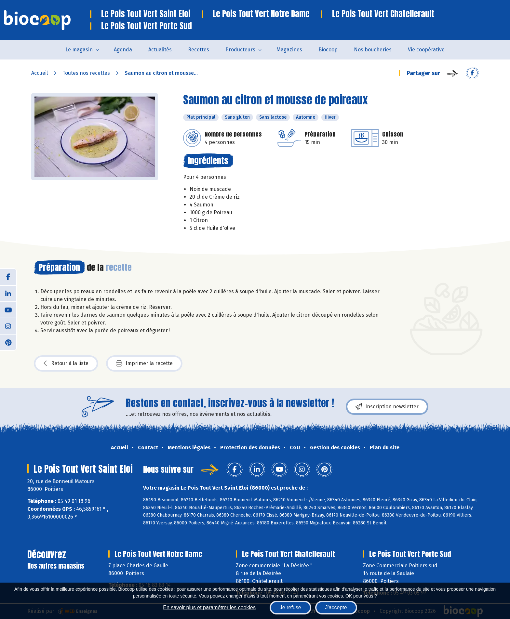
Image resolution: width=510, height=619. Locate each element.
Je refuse (290, 607)
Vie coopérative (426, 49)
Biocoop (328, 49)
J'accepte (336, 607)
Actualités (160, 49)
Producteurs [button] (240, 49)
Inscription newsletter (387, 406)
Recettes (198, 49)
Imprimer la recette (144, 363)
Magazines (289, 49)
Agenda (123, 49)
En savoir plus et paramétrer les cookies (209, 607)
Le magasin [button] (79, 49)
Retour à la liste (66, 363)
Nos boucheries (373, 49)
